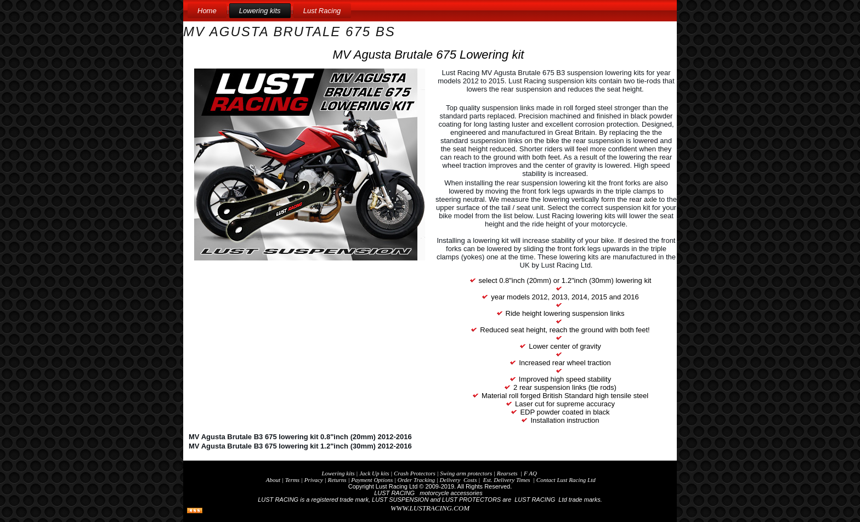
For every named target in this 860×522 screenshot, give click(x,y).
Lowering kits (260, 11)
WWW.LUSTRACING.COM (430, 508)
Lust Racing (322, 11)
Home (207, 11)
